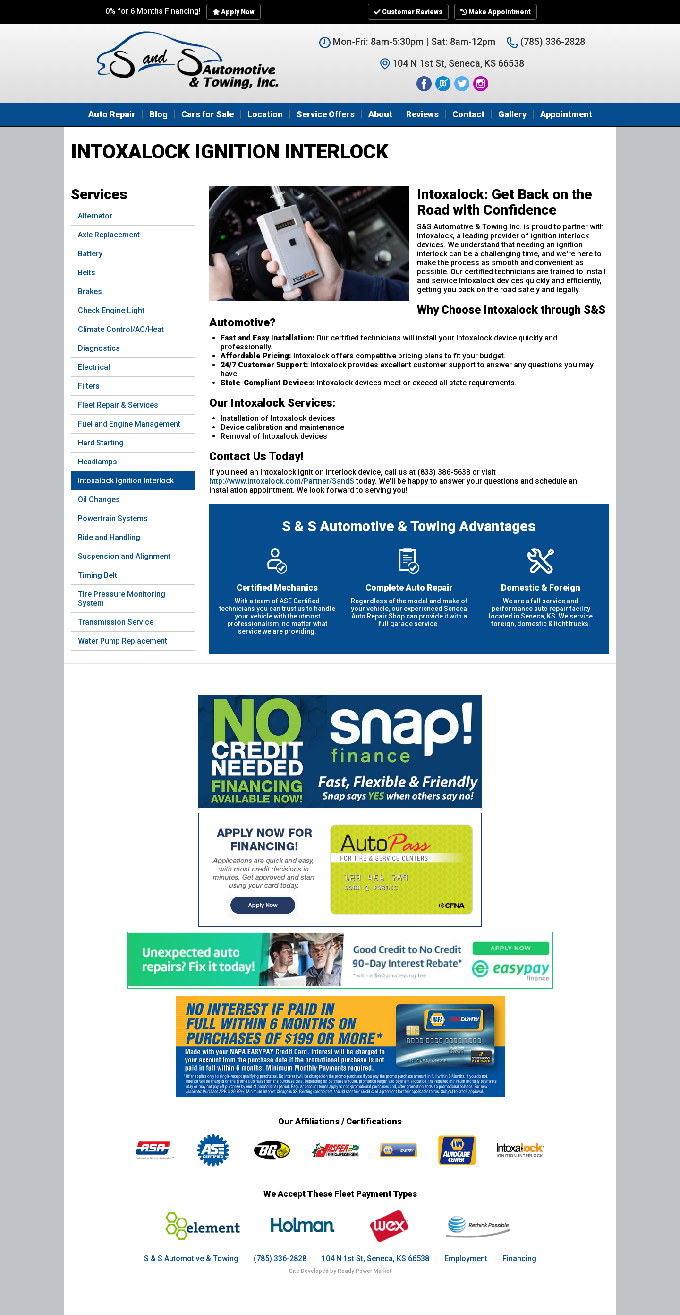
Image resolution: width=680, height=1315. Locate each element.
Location (265, 114)
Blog (158, 114)
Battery (90, 253)
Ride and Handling (109, 537)
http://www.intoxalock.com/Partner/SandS (281, 481)
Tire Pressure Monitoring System (121, 599)
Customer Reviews (408, 12)
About (380, 114)
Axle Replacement (109, 234)
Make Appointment (495, 12)
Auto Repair (112, 114)
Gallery (512, 114)
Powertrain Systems (113, 518)
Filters (89, 386)
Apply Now (233, 12)
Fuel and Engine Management (129, 423)
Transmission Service (115, 622)
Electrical (94, 367)
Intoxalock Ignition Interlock (126, 480)
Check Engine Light (111, 310)
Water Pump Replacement (122, 640)
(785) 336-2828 (546, 41)
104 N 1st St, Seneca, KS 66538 (375, 1258)
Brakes (90, 291)
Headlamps (97, 461)
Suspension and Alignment (124, 556)
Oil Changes (99, 499)
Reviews (422, 114)
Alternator (95, 215)
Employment (465, 1258)
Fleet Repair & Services (118, 405)
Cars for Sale (207, 114)
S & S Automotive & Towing (191, 1258)
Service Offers (326, 114)
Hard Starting (101, 442)
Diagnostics (99, 348)
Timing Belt (97, 575)
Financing (519, 1258)
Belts (86, 272)
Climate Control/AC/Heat (121, 329)
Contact (468, 114)
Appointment (566, 114)
